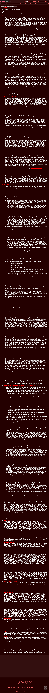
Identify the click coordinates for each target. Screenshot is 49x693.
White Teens (12, 3)
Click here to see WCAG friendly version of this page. (11, 9)
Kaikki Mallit (7, 3)
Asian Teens (25, 3)
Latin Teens (30, 3)
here (6, 33)
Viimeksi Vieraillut (33, 1)
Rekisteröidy (39, 1)
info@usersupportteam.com (27, 162)
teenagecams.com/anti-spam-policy (10, 531)
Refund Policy (24, 682)
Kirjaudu (46, 1)
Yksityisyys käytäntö (21, 681)
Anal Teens (35, 3)
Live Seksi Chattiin (26, 1)
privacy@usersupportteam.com (38, 491)
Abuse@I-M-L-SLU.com (15, 496)
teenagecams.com (19, 17)
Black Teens (17, 3)
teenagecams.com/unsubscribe (36, 168)
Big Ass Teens (41, 3)
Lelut (21, 3)
